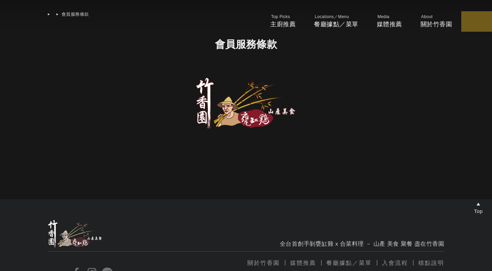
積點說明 (431, 263)
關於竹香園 (263, 263)
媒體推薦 (333, 24)
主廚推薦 (231, 24)
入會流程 (395, 263)
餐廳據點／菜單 (282, 24)
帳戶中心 (478, 25)
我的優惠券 (417, 25)
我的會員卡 (449, 25)
